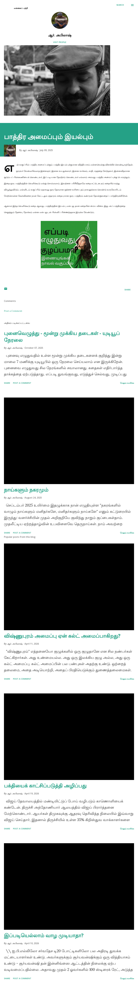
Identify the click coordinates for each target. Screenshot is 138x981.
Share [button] (127, 289)
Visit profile (59, 42)
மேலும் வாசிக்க (127, 383)
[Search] (120, 4)
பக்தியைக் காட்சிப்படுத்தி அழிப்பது (45, 785)
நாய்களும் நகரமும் (26, 489)
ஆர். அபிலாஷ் (59, 35)
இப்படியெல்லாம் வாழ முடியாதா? (44, 935)
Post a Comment (13, 310)
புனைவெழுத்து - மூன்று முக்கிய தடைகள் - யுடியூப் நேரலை (62, 336)
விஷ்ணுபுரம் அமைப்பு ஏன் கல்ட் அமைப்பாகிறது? (62, 635)
